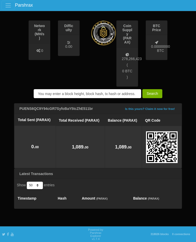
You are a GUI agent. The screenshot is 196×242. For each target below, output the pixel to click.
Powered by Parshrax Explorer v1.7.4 (95, 234)
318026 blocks (160, 234)
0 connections (181, 234)
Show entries (36, 185)
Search (152, 93)
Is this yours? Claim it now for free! (150, 108)
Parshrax (24, 5)
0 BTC (127, 71)
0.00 (68, 46)
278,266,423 (132, 59)
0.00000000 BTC (160, 48)
